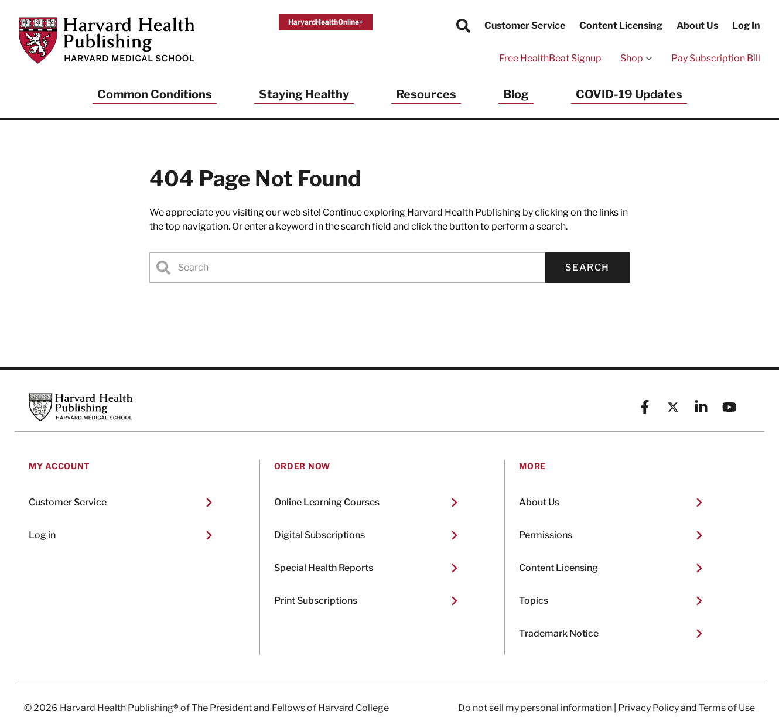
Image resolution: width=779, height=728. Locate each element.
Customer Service (524, 25)
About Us (697, 25)
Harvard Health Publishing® (119, 707)
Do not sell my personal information (535, 707)
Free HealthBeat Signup (550, 58)
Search (587, 267)
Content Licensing (620, 25)
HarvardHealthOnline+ (325, 22)
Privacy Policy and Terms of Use (686, 707)
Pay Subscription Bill (715, 58)
